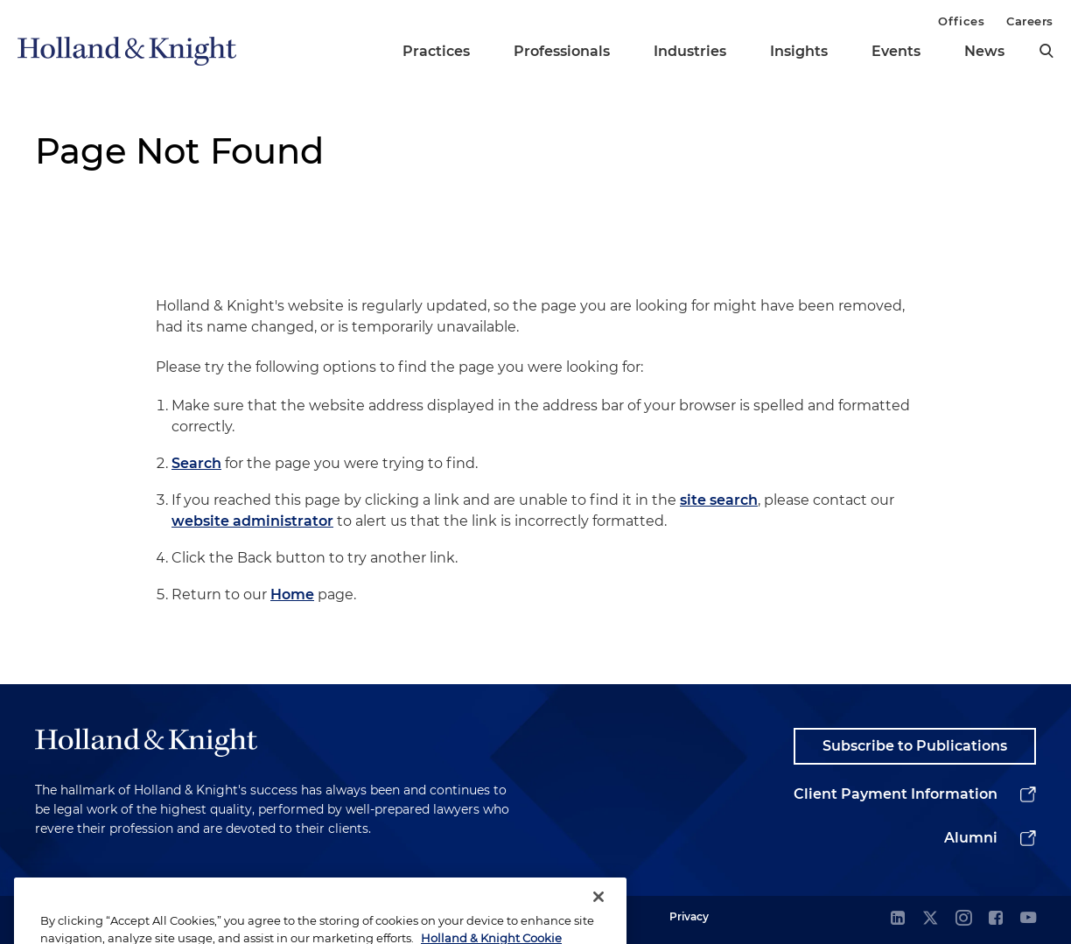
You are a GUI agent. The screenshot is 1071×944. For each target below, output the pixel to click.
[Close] (598, 916)
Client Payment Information (896, 794)
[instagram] (963, 919)
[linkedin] (898, 919)
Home (292, 594)
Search (196, 463)
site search (719, 500)
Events (896, 51)
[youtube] (1028, 919)
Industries (690, 51)
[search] (1047, 51)
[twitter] (930, 919)
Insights (799, 51)
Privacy (689, 916)
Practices (436, 51)
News (984, 51)
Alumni (971, 837)
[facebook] (996, 919)
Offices (961, 21)
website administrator (252, 521)
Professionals (562, 51)
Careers (1030, 21)
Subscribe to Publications (914, 746)
